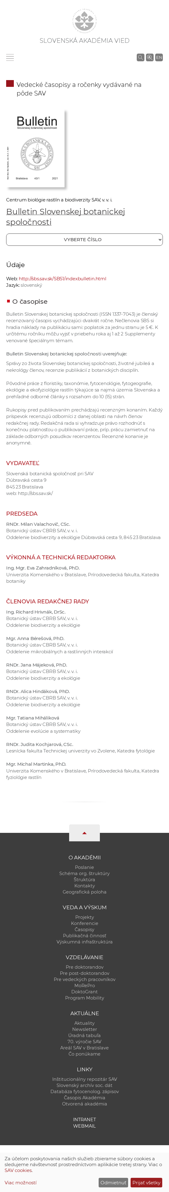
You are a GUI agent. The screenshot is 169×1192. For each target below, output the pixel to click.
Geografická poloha (85, 892)
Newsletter (84, 1029)
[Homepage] (84, 21)
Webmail (84, 1126)
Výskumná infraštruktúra (85, 942)
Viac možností (21, 1183)
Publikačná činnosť (84, 936)
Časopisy (84, 929)
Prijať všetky (146, 1183)
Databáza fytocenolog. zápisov (84, 1091)
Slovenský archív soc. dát (84, 1085)
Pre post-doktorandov (84, 973)
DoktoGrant (84, 992)
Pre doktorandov (85, 967)
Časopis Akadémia (84, 1098)
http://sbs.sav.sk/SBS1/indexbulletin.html (62, 279)
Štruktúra (84, 879)
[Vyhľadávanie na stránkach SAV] (140, 57)
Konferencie (84, 923)
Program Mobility (84, 998)
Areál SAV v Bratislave (84, 1048)
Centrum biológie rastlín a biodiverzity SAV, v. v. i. (59, 200)
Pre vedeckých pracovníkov (85, 979)
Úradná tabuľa (84, 1035)
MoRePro (84, 985)
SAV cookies (18, 1170)
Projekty (84, 917)
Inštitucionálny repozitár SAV (84, 1079)
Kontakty (84, 886)
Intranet (84, 1119)
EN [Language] (159, 57)
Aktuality (84, 1023)
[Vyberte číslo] (84, 239)
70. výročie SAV (84, 1041)
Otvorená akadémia (84, 1104)
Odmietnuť (113, 1183)
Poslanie (84, 867)
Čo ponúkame (84, 1054)
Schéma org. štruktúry (84, 873)
